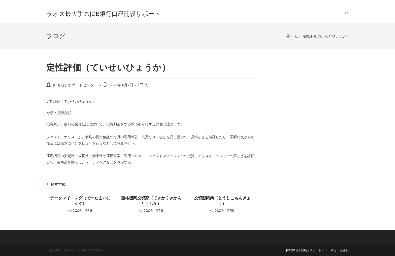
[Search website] (347, 13)
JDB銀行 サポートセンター (75, 85)
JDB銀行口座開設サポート (303, 250)
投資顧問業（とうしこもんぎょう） (222, 200)
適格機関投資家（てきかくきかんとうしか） (151, 200)
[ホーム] (288, 36)
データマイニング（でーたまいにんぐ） (80, 200)
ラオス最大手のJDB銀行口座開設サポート (103, 13)
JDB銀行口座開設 (337, 250)
